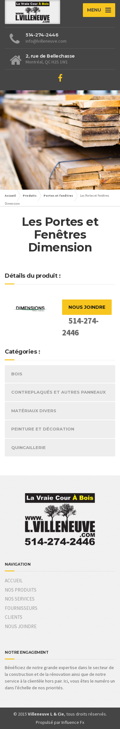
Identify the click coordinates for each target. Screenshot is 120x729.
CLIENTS (13, 617)
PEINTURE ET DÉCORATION (42, 428)
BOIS (16, 373)
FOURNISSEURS (21, 608)
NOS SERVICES (20, 599)
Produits (29, 195)
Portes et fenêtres (58, 195)
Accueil (10, 195)
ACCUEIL (14, 580)
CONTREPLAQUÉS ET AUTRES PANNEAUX (58, 392)
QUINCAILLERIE (28, 447)
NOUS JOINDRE (86, 307)
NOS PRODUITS (20, 590)
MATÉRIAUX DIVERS (33, 410)
